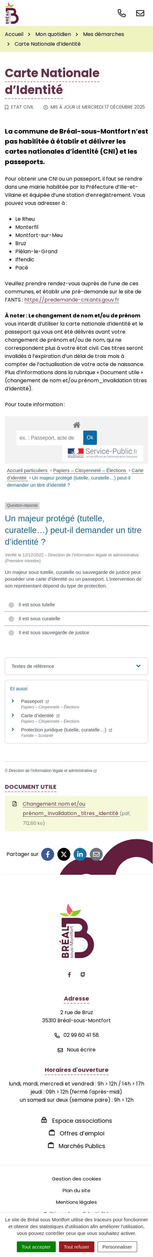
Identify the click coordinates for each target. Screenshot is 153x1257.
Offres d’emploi (82, 1133)
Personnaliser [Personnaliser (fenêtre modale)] (117, 1247)
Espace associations (82, 1121)
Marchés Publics (82, 1146)
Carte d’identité (40, 715)
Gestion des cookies (76, 1178)
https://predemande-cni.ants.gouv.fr (71, 299)
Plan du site (76, 1190)
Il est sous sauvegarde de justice (48, 632)
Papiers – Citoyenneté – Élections (90, 470)
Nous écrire (77, 1049)
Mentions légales (76, 1202)
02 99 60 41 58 (76, 1035)
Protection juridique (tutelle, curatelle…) (66, 729)
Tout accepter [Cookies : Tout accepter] (36, 1247)
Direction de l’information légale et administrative (53, 770)
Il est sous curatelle (34, 618)
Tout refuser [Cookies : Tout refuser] (76, 1247)
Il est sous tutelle (31, 604)
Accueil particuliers (28, 470)
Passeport (35, 701)
